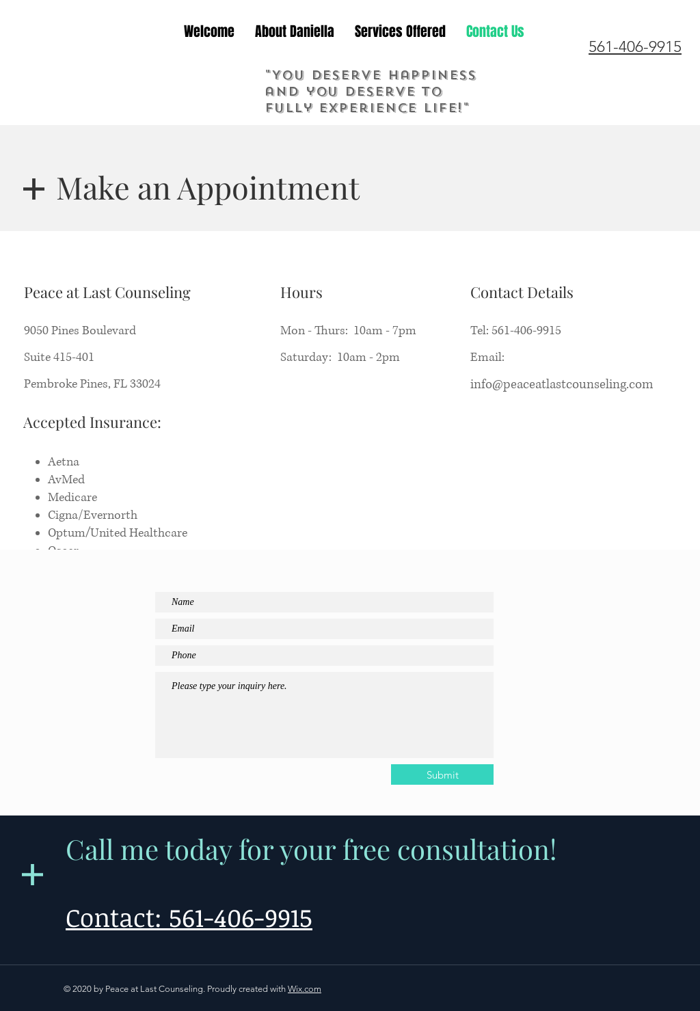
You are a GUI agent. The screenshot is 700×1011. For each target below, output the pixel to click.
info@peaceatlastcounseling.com (561, 384)
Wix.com (304, 989)
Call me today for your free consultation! (311, 849)
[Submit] (442, 774)
